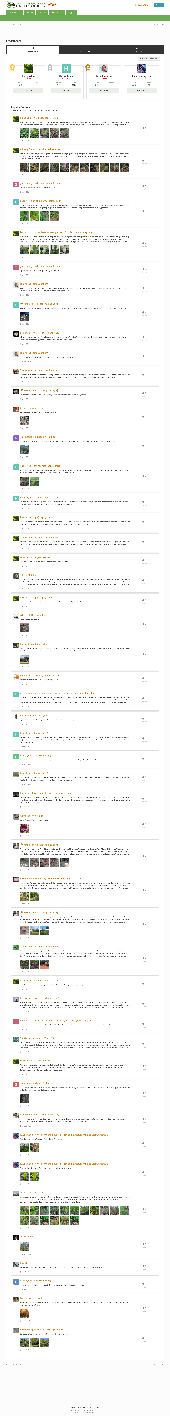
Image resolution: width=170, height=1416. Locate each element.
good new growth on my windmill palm (40, 183)
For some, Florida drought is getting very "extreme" (47, 793)
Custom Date (154, 59)
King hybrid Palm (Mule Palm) (35, 755)
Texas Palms (26, 1236)
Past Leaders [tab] (85, 49)
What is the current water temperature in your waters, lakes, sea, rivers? (57, 1020)
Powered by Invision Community (85, 1412)
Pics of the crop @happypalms (36, 517)
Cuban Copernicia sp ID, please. (36, 1083)
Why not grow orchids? (32, 815)
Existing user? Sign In (143, 5)
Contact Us (87, 1407)
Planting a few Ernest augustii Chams (40, 117)
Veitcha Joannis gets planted (35, 557)
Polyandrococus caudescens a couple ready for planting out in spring (56, 232)
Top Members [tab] (137, 49)
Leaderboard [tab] (33, 49)
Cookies (96, 1407)
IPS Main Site (14, 12)
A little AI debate (29, 575)
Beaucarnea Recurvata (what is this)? (39, 998)
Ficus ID (24, 1263)
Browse (29, 12)
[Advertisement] (85, 33)
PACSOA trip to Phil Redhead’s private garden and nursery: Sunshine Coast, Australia (64, 1134)
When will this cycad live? (33, 615)
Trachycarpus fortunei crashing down (39, 370)
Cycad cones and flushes (32, 408)
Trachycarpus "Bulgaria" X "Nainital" (38, 436)
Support (71, 12)
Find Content (28, 90)
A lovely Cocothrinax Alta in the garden (40, 149)
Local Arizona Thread (31, 1298)
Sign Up (158, 5)
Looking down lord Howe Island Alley (39, 332)
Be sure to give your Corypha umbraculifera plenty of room (50, 878)
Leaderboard (56, 13)
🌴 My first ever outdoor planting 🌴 (39, 303)
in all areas (143, 59)
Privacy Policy (76, 1407)
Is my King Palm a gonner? (34, 283)
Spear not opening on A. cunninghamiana (41, 1329)
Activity (41, 12)
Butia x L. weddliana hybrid (34, 644)
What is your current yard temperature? (40, 675)
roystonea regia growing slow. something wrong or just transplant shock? (58, 693)
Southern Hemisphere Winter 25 (37, 1038)
